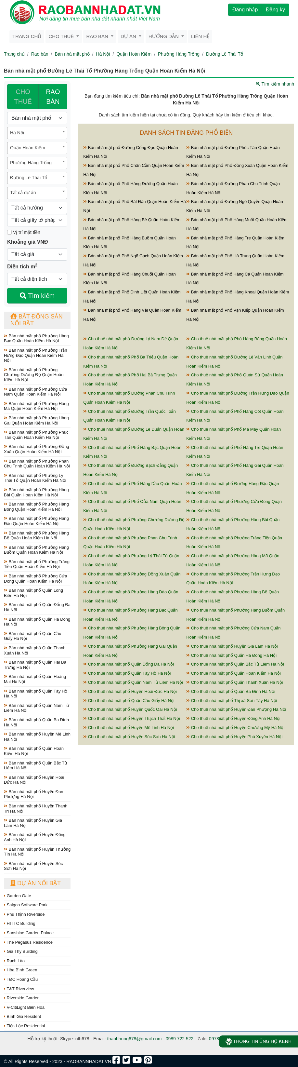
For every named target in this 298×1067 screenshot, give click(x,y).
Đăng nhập (245, 9)
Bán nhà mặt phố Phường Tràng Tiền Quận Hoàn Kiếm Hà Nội (37, 564)
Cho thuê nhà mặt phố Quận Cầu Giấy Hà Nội (128, 700)
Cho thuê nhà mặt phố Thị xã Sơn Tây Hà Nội (231, 700)
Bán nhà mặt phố (72, 54)
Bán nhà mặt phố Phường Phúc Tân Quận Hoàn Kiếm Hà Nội (36, 435)
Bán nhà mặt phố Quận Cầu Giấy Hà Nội (32, 636)
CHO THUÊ (23, 96)
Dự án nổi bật (35, 883)
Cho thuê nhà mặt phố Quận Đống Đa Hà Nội (128, 664)
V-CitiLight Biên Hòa (24, 1007)
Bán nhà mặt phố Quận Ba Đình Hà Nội (36, 722)
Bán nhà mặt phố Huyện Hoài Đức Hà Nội (34, 780)
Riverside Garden (22, 997)
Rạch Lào (14, 960)
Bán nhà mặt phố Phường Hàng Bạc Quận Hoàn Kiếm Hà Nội (36, 338)
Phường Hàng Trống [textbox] (31, 162)
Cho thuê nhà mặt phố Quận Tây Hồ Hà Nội (127, 673)
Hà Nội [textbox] (17, 132)
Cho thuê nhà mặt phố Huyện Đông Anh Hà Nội (233, 718)
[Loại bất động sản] (37, 118)
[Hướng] (37, 208)
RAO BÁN (53, 96)
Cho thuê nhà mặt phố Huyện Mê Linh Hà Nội (128, 727)
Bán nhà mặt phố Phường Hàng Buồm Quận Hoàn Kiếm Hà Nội (36, 550)
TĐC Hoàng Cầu (21, 979)
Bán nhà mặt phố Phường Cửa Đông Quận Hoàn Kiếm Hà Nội (35, 579)
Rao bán (39, 54)
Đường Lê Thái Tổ (224, 54)
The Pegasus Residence (28, 942)
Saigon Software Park (25, 904)
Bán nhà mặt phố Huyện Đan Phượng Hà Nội (33, 794)
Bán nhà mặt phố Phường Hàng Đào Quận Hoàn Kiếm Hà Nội (36, 521)
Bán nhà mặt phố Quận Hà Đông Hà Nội (37, 622)
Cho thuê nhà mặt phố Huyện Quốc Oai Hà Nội (130, 709)
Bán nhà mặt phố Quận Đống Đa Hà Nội (37, 607)
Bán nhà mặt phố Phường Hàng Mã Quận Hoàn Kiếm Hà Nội (36, 406)
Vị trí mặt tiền (23, 232)
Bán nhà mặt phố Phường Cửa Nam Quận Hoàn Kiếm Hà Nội (35, 392)
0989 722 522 (180, 1038)
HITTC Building (19, 923)
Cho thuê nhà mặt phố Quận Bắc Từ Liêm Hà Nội (235, 664)
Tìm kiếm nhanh (275, 84)
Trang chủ (26, 36)
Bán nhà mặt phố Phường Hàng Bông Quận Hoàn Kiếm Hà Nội (36, 507)
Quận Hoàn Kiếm (133, 54)
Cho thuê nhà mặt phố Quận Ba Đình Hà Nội (230, 691)
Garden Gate (17, 895)
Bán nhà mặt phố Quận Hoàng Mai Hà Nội (35, 679)
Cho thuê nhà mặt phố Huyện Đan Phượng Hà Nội (236, 709)
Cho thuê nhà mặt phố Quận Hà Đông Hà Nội (231, 655)
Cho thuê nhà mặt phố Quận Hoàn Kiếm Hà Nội (233, 673)
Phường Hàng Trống (179, 54)
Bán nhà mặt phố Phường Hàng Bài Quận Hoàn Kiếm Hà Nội (36, 492)
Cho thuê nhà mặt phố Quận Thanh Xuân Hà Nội (234, 682)
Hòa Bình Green (20, 969)
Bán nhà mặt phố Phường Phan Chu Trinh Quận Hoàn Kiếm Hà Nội (37, 464)
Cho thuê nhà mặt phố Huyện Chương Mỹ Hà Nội (235, 727)
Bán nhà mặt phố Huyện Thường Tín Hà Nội (37, 852)
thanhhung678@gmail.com (134, 1038)
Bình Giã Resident (22, 1016)
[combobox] (37, 133)
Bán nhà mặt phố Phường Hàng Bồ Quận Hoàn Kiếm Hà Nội (36, 536)
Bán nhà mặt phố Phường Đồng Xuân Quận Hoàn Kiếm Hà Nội (36, 449)
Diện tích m (22, 266)
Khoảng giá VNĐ (27, 242)
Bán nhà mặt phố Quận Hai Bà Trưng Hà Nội (35, 665)
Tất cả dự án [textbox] (23, 192)
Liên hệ (200, 36)
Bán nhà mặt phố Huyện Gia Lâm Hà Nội (33, 823)
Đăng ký (275, 9)
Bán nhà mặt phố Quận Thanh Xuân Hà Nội (35, 650)
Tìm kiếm (37, 295)
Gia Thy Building (21, 951)
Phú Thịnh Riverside (24, 914)
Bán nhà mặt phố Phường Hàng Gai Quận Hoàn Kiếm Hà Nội (36, 420)
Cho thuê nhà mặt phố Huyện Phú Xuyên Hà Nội (234, 736)
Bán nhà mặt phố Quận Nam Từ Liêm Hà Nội (36, 708)
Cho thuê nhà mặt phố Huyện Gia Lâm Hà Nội (232, 646)
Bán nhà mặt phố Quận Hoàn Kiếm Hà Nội (34, 751)
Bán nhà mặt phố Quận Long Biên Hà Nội (33, 593)
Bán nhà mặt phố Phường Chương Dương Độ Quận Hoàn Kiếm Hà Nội (33, 374)
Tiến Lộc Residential (24, 1025)
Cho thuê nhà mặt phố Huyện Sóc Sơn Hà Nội (129, 736)
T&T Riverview (19, 988)
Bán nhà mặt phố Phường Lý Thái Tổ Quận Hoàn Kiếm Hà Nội (35, 478)
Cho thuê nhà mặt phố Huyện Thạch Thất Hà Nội (131, 718)
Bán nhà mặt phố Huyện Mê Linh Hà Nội (37, 737)
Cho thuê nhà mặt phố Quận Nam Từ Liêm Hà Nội (133, 682)
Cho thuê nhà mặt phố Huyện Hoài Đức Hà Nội (130, 691)
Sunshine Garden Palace (29, 932)
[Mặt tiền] (9, 232)
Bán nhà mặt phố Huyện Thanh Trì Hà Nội (35, 809)
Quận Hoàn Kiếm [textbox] (27, 147)
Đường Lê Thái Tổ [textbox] (28, 177)
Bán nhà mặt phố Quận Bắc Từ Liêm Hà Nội (35, 766)
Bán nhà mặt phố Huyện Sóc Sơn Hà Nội (33, 866)
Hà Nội (103, 54)
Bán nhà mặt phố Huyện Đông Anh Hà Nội (35, 837)
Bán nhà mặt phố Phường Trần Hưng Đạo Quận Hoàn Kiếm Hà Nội (35, 355)
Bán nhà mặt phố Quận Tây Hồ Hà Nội (35, 694)
